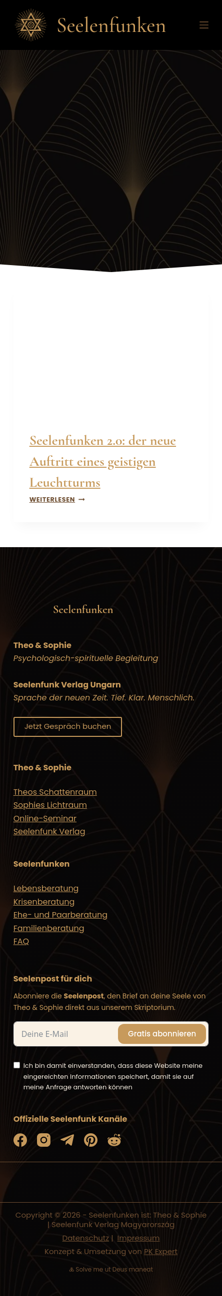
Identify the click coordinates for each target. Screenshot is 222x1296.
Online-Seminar (45, 818)
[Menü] (204, 24)
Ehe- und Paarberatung (61, 915)
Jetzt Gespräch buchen (68, 726)
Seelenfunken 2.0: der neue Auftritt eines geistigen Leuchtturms (103, 461)
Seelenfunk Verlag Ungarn (67, 684)
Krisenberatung (44, 902)
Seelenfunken (111, 25)
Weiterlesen (57, 499)
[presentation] (111, 349)
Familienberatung (49, 928)
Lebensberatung (46, 888)
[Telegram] (67, 1140)
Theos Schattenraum (55, 792)
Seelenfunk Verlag (50, 831)
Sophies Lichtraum (50, 805)
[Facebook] (20, 1140)
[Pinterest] (91, 1140)
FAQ (21, 941)
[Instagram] (43, 1140)
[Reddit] (114, 1140)
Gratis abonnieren (162, 1033)
